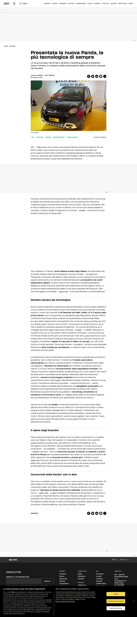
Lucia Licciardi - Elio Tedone (42, 75)
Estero (55, 3)
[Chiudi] (134, 601)
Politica (71, 3)
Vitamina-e (82, 585)
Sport (131, 3)
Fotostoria (81, 576)
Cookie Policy (101, 583)
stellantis (39, 137)
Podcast (81, 579)
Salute (90, 3)
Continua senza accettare (116, 601)
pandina (48, 137)
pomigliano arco (58, 137)
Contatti (99, 581)
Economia (63, 3)
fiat (33, 137)
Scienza (97, 3)
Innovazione (81, 3)
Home (6, 46)
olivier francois (72, 137)
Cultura (113, 3)
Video (80, 574)
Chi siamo (100, 574)
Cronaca (47, 3)
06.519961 (120, 585)
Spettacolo (122, 3)
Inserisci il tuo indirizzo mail (18, 577)
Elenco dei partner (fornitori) (65, 601)
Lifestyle (105, 3)
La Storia (99, 579)
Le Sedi (99, 576)
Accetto (115, 594)
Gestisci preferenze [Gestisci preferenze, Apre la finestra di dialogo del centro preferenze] (116, 608)
